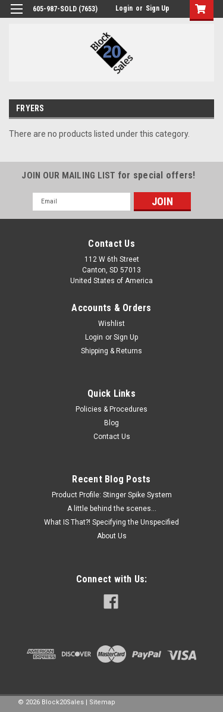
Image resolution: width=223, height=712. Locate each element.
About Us (112, 536)
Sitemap (102, 702)
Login (124, 8)
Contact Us (111, 436)
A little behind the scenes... (111, 508)
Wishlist (111, 323)
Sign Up (157, 8)
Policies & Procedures (111, 409)
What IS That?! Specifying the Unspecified (111, 522)
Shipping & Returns (111, 351)
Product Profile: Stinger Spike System (112, 495)
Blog (111, 423)
